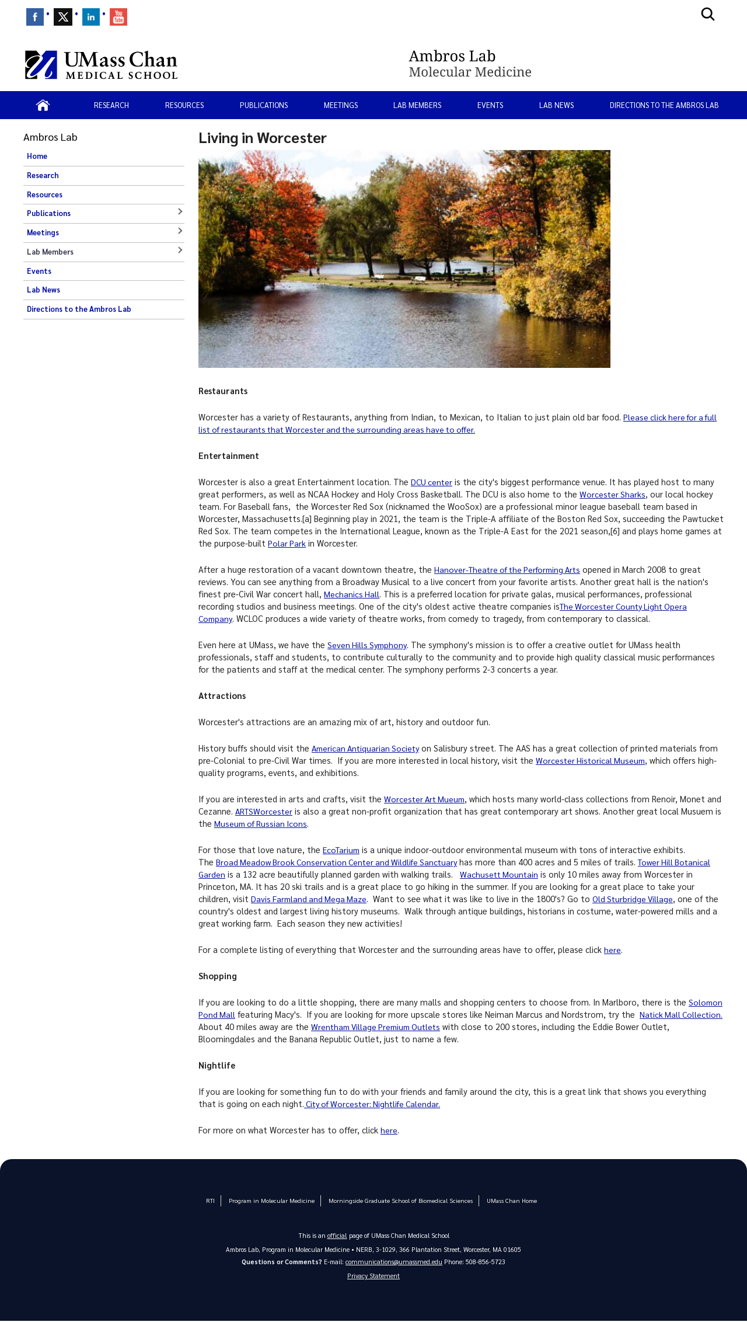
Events (490, 105)
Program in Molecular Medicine (278, 1200)
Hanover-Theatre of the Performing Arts (511, 569)
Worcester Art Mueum (426, 799)
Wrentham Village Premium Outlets (423, 1026)
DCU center (432, 481)
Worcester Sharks (613, 494)
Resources (184, 105)
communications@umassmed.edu (394, 1261)
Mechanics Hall (352, 594)
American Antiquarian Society (368, 748)
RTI (219, 1200)
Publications (264, 105)
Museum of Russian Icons (305, 823)
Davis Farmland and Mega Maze (310, 898)
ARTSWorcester (282, 811)
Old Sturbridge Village (637, 898)
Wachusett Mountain (500, 874)
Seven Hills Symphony (368, 644)
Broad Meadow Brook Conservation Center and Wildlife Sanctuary (341, 862)
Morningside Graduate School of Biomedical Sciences (398, 1200)
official (337, 1234)
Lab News (556, 105)
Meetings (341, 105)
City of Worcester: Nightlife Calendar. (376, 1103)
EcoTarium (343, 849)
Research (111, 105)
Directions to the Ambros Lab (664, 105)
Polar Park (287, 543)
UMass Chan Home (502, 1200)
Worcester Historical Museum (592, 760)
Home (37, 156)
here (612, 949)
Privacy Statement (373, 1276)
